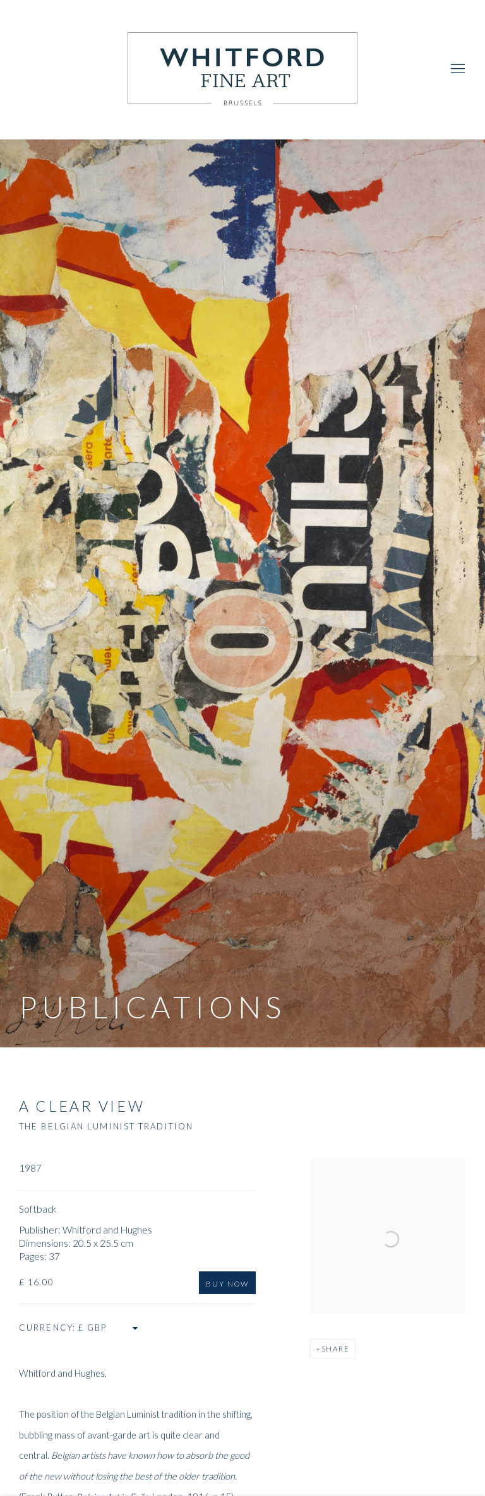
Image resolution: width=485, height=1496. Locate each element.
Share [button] (335, 1349)
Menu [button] (456, 69)
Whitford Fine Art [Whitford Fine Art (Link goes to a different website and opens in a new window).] (242, 69)
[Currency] (109, 1328)
